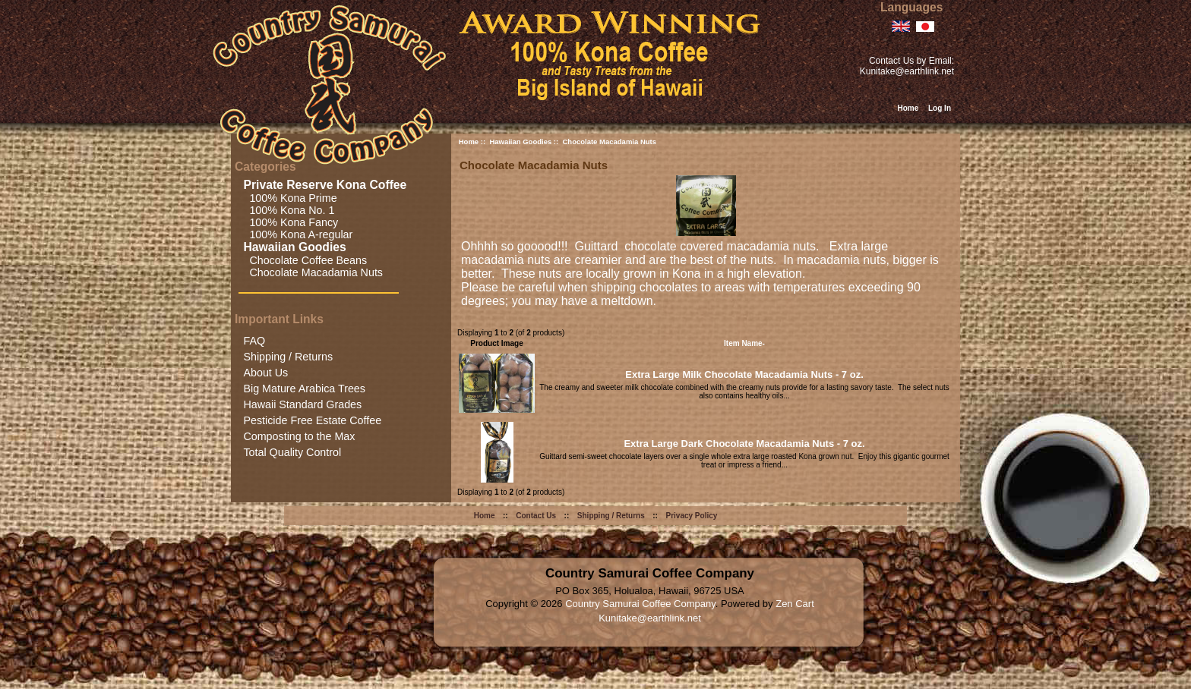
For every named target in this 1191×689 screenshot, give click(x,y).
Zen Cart (795, 603)
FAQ (254, 341)
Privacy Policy (692, 515)
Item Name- (744, 343)
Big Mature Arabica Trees (304, 388)
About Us (265, 373)
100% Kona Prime (289, 198)
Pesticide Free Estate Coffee (312, 420)
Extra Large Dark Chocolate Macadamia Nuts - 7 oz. (744, 443)
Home (907, 108)
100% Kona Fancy (290, 222)
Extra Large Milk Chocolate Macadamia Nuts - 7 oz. (744, 374)
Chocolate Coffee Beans (305, 260)
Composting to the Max (299, 436)
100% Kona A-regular (297, 234)
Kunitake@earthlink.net (907, 71)
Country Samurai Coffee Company (640, 603)
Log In (939, 108)
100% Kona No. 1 (288, 210)
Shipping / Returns (288, 357)
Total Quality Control (292, 452)
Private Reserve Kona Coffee (326, 184)
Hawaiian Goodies (520, 141)
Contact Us (536, 515)
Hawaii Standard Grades (302, 404)
